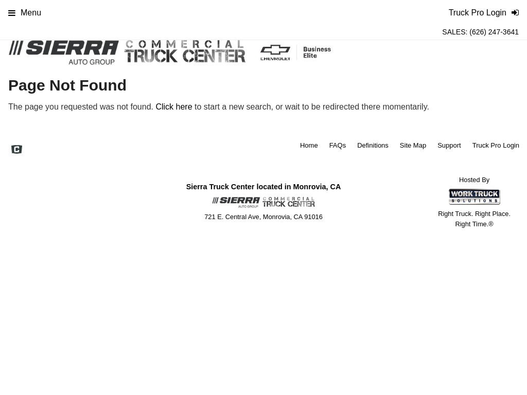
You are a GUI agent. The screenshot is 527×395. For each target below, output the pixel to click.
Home (309, 145)
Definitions (373, 145)
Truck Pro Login (495, 145)
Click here (173, 106)
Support (449, 145)
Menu (24, 12)
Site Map (413, 145)
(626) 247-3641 (494, 32)
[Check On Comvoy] (17, 150)
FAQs (337, 145)
